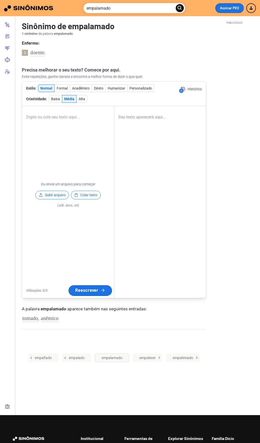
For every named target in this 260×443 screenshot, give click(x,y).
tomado (30, 318)
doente (37, 52)
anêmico (50, 318)
